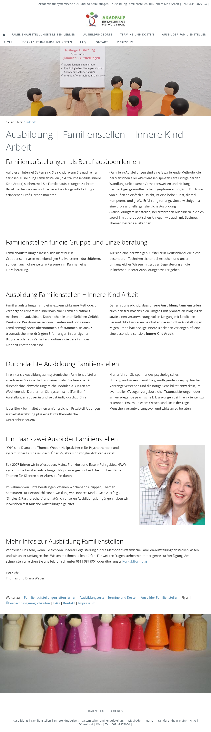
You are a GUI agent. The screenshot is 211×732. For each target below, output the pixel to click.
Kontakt (101, 42)
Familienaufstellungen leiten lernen (43, 34)
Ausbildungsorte (97, 34)
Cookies (117, 711)
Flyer (8, 42)
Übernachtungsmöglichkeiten (46, 42)
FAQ (83, 42)
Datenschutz (97, 711)
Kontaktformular (134, 561)
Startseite (30, 122)
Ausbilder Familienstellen (184, 34)
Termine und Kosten (137, 34)
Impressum (125, 42)
